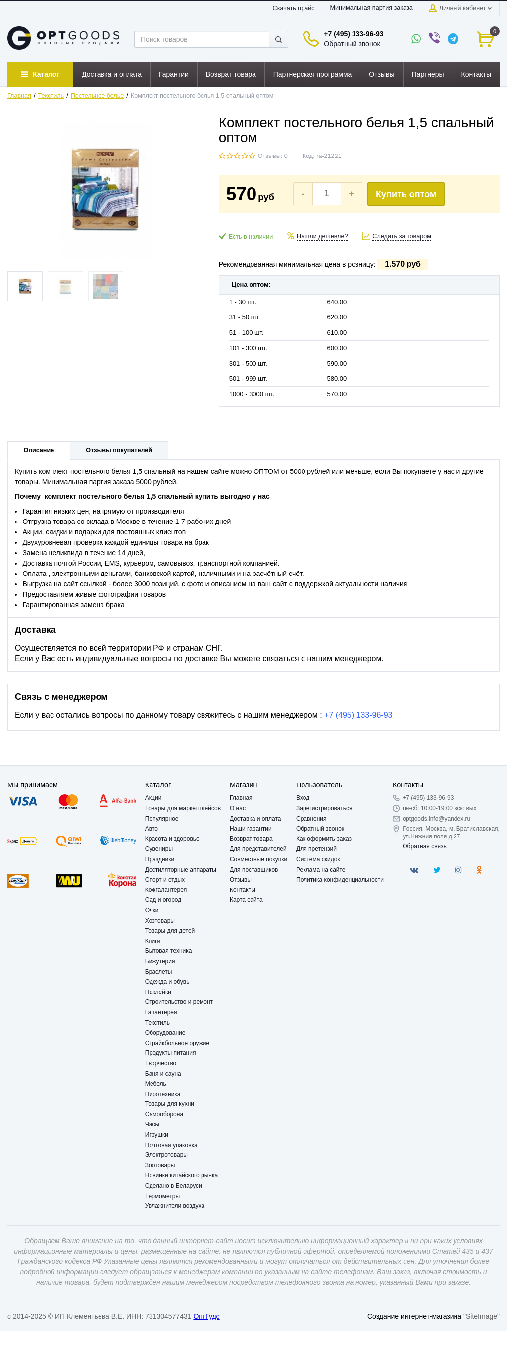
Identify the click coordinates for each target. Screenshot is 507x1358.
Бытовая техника (168, 950)
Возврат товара (251, 839)
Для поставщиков (254, 869)
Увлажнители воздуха (174, 1205)
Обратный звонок (352, 44)
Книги (152, 941)
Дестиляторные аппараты (180, 869)
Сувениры (159, 848)
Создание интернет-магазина (414, 1316)
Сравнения (311, 818)
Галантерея (161, 1012)
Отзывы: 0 (273, 156)
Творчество (160, 1063)
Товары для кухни (169, 1103)
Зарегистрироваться (324, 808)
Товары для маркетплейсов (183, 808)
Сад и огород (163, 899)
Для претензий (316, 848)
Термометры (162, 1196)
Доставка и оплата (255, 818)
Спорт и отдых (165, 879)
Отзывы (241, 879)
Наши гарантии (251, 828)
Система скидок (318, 859)
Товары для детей (170, 930)
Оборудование (165, 1032)
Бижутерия (160, 961)
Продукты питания (170, 1052)
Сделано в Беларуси (173, 1185)
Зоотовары (160, 1165)
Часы (152, 1124)
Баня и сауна (163, 1073)
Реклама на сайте (321, 869)
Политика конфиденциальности (340, 879)
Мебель (155, 1083)
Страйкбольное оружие (177, 1043)
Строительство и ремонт (179, 1001)
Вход (302, 797)
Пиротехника (163, 1094)
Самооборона (164, 1114)
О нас (238, 808)
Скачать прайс (294, 8)
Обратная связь (424, 846)
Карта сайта (246, 899)
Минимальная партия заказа (371, 7)
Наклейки (158, 992)
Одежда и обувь (167, 981)
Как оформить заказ (324, 839)
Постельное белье (97, 95)
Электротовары (166, 1154)
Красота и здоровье (172, 839)
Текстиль (51, 95)
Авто (151, 828)
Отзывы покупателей (119, 450)
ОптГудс (206, 1316)
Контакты (242, 890)
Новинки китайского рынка (181, 1175)
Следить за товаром (401, 236)
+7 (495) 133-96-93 (353, 34)
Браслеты (158, 971)
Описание (39, 450)
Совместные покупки (258, 859)
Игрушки (156, 1134)
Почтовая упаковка (171, 1145)
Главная (19, 95)
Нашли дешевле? (322, 236)
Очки (152, 910)
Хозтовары (160, 920)
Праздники (159, 859)
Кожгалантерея (166, 890)
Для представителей (258, 848)
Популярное (162, 818)
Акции (153, 797)
